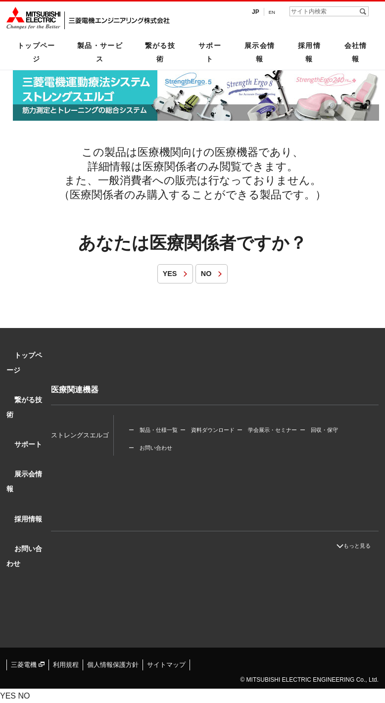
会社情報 (355, 52)
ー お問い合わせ (150, 432)
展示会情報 (259, 52)
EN (271, 11)
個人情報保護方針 (106, 664)
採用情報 (309, 52)
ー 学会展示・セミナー (275, 421)
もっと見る (364, 545)
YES (165, 273)
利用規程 (62, 664)
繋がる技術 (160, 52)
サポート (209, 52)
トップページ (36, 52)
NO (207, 273)
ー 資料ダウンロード (211, 421)
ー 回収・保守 (331, 421)
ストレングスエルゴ (80, 426)
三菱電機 (26, 664)
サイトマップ (156, 664)
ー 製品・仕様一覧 (153, 421)
